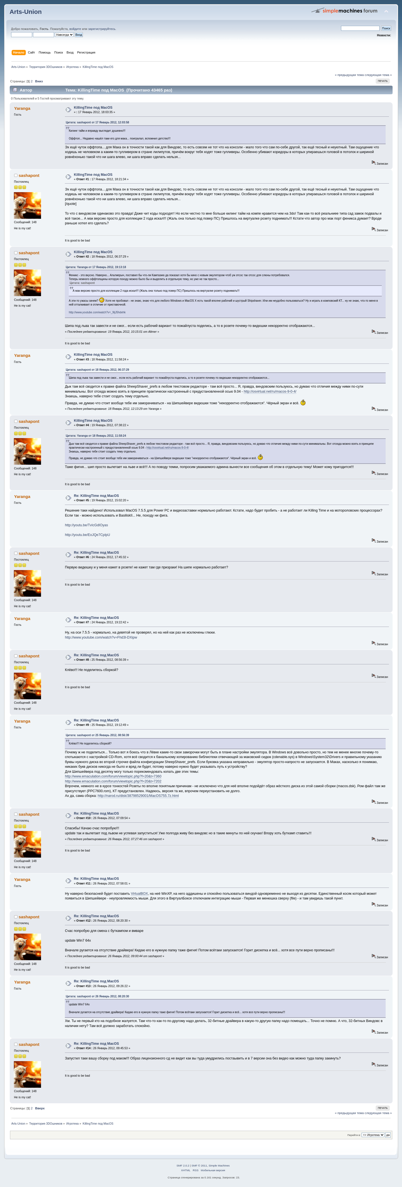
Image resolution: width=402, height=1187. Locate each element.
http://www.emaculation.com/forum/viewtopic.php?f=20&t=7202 (113, 781)
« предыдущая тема (349, 75)
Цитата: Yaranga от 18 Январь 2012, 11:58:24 (96, 435)
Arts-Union (26, 11)
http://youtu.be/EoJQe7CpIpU (87, 535)
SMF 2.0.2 (183, 1165)
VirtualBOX (139, 894)
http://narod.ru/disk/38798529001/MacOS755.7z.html (138, 796)
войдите (75, 28)
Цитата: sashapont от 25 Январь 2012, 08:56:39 (97, 735)
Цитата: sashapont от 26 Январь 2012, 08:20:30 (97, 996)
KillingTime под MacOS (93, 108)
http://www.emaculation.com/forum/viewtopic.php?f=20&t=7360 (113, 776)
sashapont (29, 175)
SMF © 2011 (199, 1165)
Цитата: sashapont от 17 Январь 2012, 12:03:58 (97, 122)
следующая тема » (378, 75)
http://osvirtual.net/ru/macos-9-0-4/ (270, 391)
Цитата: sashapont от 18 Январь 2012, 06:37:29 (97, 369)
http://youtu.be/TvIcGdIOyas (86, 525)
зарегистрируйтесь (101, 28)
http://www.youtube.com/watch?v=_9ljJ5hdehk (97, 312)
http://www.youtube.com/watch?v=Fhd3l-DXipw (101, 637)
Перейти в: (354, 1135)
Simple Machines (219, 1165)
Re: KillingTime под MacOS (96, 496)
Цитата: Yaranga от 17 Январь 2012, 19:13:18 (96, 267)
